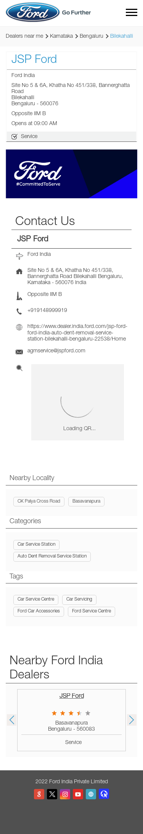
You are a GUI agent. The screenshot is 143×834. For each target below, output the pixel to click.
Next (131, 720)
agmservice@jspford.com (56, 351)
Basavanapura (86, 501)
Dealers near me (24, 36)
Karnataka (61, 36)
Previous (11, 720)
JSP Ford (71, 697)
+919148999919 (47, 310)
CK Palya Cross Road (39, 501)
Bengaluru (91, 36)
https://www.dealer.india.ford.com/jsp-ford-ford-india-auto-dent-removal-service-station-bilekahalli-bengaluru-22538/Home (77, 333)
